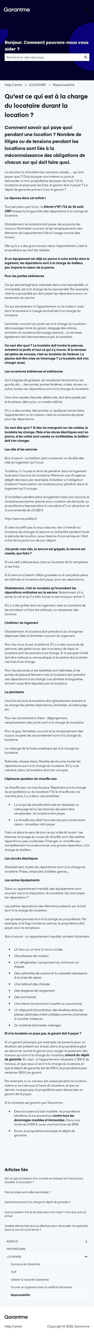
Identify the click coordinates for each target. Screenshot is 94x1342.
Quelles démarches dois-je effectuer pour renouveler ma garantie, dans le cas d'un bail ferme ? (46, 1228)
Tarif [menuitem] (13, 1272)
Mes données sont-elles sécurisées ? (28, 1192)
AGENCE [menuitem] (12, 1241)
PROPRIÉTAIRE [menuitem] (16, 1249)
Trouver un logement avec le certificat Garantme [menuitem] (41, 1287)
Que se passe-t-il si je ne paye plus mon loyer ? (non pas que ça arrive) (45, 1214)
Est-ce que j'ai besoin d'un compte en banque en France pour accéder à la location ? (44, 1180)
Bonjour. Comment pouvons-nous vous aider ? (47, 46)
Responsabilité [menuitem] (20, 1295)
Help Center (13, 84)
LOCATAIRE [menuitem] (14, 1256)
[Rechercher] (85, 57)
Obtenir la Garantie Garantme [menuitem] (30, 1279)
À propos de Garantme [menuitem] (25, 1264)
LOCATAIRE (37, 84)
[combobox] (43, 57)
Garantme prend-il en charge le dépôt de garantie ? (37, 1202)
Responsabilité (63, 84)
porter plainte (35, 501)
